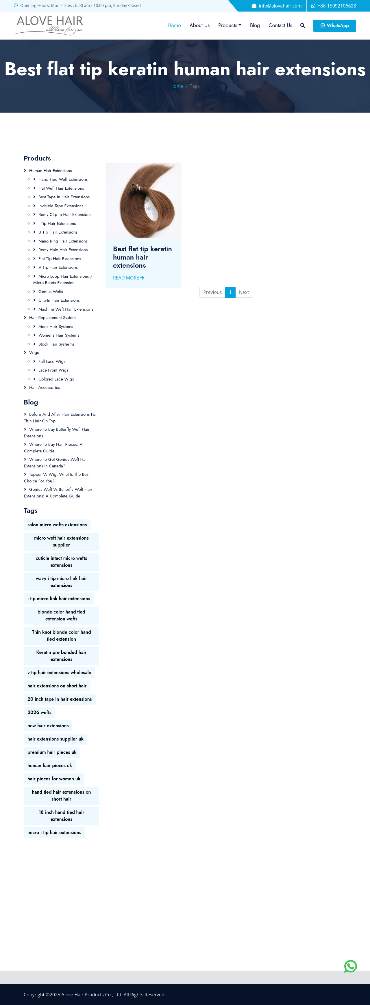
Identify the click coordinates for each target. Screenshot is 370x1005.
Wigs (34, 352)
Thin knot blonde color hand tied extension (61, 635)
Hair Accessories (44, 387)
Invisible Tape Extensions (60, 206)
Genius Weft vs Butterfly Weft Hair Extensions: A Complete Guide (58, 492)
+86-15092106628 (337, 6)
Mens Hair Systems (55, 326)
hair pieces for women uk (53, 778)
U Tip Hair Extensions (57, 232)
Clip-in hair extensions (59, 300)
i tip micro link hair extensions (58, 598)
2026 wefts (39, 712)
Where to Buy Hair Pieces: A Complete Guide (53, 447)
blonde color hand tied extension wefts (61, 615)
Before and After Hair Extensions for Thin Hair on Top (60, 417)
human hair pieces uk (49, 765)
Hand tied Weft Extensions (63, 179)
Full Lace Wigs (51, 361)
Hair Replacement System (52, 317)
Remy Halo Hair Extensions (63, 250)
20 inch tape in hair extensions (59, 699)
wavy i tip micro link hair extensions (61, 582)
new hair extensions (48, 725)
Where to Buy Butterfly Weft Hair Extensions (57, 432)
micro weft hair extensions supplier (61, 541)
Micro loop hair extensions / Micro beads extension (62, 279)
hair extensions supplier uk (55, 739)
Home (174, 25)
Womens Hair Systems (58, 335)
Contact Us (280, 25)
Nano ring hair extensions (63, 241)
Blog (255, 25)
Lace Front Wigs (53, 370)
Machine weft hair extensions (65, 309)
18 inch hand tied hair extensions (61, 816)
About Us (200, 25)
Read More (128, 287)
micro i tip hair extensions (54, 832)
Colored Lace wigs (56, 379)
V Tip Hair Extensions (58, 267)
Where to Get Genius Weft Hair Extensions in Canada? (56, 462)
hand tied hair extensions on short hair (61, 795)
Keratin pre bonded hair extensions (61, 656)
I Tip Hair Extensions (57, 223)
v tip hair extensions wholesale (59, 672)
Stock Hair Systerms (56, 344)
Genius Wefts (50, 291)
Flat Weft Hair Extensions (61, 188)
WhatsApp (335, 25)
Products (227, 25)
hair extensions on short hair (57, 686)
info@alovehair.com (280, 6)
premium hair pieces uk (52, 752)
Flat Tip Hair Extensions (59, 259)
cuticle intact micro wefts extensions (61, 561)
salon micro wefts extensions (57, 524)
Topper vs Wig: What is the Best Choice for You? (56, 477)
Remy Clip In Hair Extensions (64, 214)
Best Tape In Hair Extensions (64, 197)
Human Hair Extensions (50, 170)
